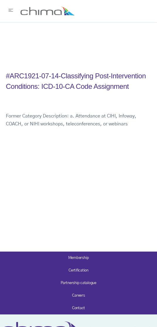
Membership (78, 258)
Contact (78, 308)
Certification (78, 270)
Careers (78, 295)
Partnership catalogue (78, 283)
